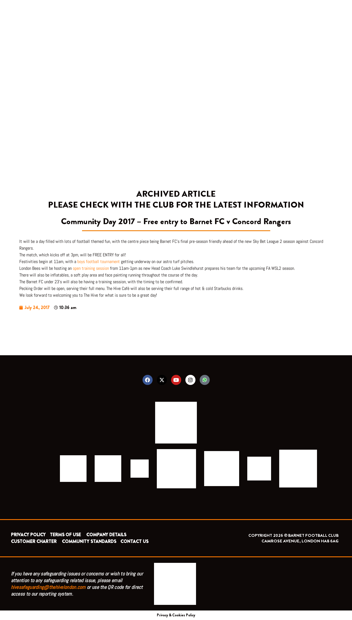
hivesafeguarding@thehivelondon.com (48, 587)
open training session (91, 268)
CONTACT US (134, 541)
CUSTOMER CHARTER (34, 541)
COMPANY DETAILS (106, 534)
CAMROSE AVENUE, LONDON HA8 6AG (300, 541)
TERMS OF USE (66, 534)
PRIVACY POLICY (28, 534)
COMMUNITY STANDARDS (89, 541)
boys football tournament (98, 261)
